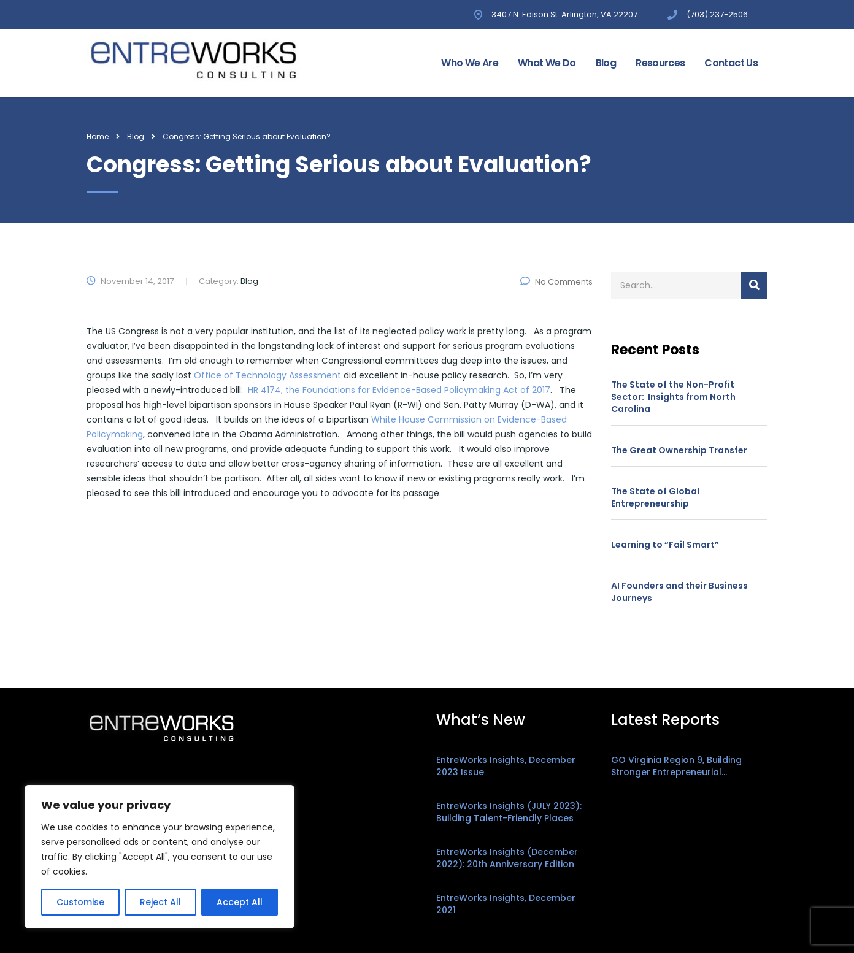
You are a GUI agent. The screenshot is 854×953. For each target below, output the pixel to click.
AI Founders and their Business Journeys (679, 592)
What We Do (547, 63)
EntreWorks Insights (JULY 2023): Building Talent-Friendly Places (509, 812)
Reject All (160, 902)
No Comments (556, 282)
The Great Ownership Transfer (679, 450)
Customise (80, 902)
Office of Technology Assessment (267, 375)
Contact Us (731, 63)
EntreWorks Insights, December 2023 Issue (505, 766)
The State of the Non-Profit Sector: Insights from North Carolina (673, 396)
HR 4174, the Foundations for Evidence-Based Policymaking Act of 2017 (399, 390)
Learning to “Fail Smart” (665, 544)
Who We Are (469, 63)
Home (98, 136)
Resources (660, 63)
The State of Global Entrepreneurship (655, 497)
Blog (606, 63)
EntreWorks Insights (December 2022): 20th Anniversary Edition (507, 858)
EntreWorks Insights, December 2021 (505, 904)
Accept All (240, 902)
